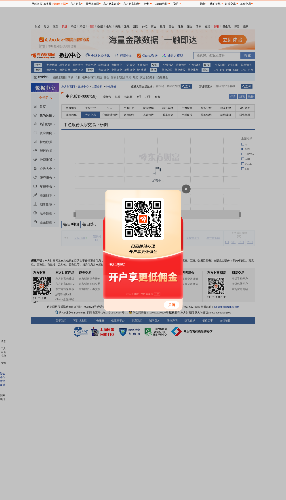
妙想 (146, 3)
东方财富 (75, 3)
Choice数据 (161, 3)
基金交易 (245, 3)
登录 (202, 3)
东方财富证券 (111, 3)
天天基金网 (92, 3)
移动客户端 (59, 3)
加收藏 (47, 3)
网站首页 (37, 3)
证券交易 (230, 3)
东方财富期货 (131, 3)
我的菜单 (215, 3)
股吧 (175, 3)
